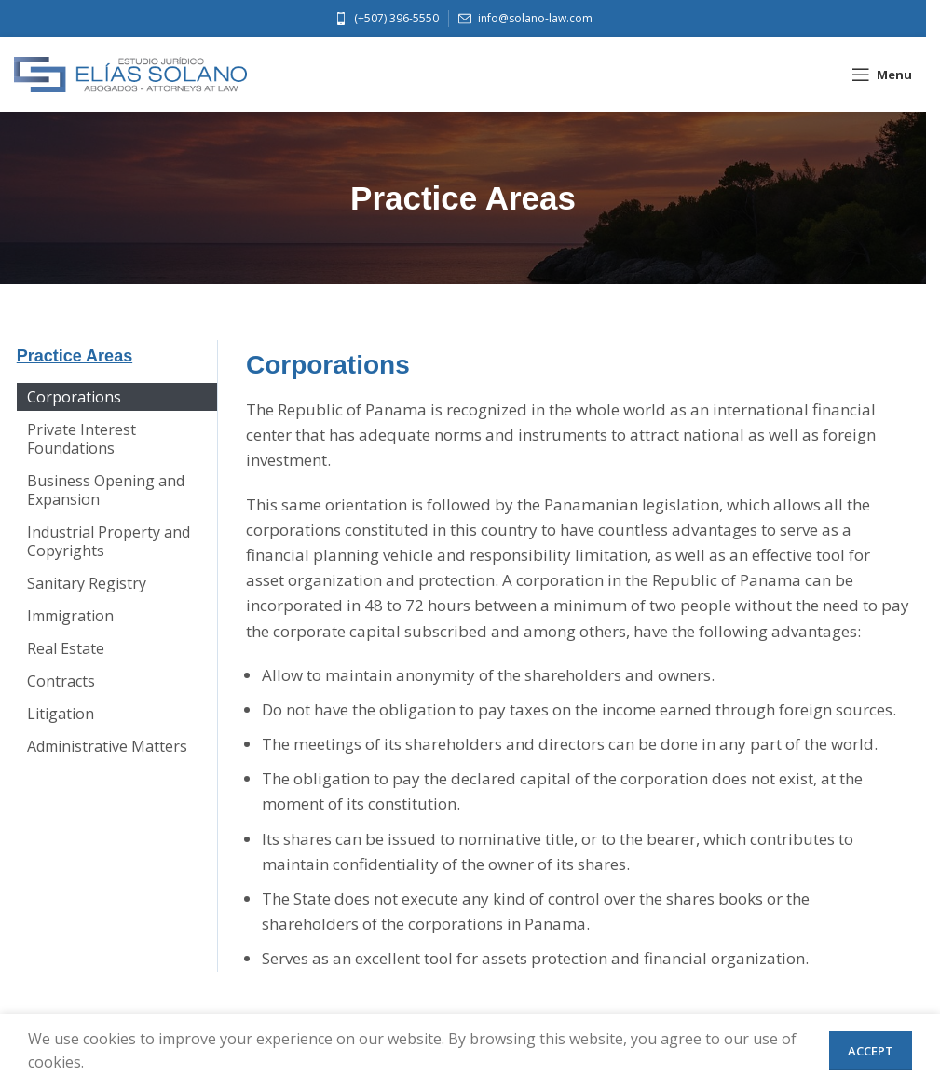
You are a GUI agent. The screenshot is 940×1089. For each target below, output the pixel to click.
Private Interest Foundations (80, 438)
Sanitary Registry (85, 583)
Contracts (60, 681)
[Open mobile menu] (881, 74)
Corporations (73, 397)
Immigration (69, 616)
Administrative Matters (106, 746)
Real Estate (64, 648)
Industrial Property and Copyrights (107, 541)
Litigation (59, 713)
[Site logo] (130, 72)
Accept (870, 1050)
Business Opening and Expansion (105, 490)
